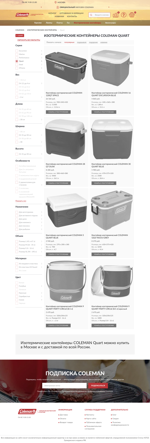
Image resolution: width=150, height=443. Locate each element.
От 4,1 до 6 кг (24, 87)
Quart (21, 61)
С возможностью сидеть (29, 175)
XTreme (22, 68)
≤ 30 (20, 142)
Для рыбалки (24, 229)
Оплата (63, 419)
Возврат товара (66, 422)
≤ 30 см (22, 120)
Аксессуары (110, 23)
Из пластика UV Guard (28, 267)
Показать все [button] (20, 201)
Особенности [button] (22, 161)
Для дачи (23, 219)
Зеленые (22, 289)
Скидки (115, 419)
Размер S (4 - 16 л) (26, 248)
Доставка (64, 415)
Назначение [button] (21, 207)
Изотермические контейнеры (87, 23)
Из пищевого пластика (28, 264)
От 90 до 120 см (25, 116)
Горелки (38, 23)
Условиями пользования (96, 391)
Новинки (59, 16)
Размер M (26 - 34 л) (27, 245)
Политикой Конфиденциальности (74, 391)
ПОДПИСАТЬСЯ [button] (98, 386)
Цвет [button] (18, 277)
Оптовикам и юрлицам (71, 13)
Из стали (22, 271)
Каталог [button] (52, 13)
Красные (22, 293)
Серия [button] (18, 45)
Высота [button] (19, 149)
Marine (22, 54)
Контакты (72, 16)
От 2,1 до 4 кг (24, 83)
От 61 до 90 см (25, 113)
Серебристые (24, 296)
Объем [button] (19, 236)
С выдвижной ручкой (27, 179)
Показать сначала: (54, 42)
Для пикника (24, 226)
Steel (21, 65)
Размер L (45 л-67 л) (27, 241)
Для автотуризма (26, 212)
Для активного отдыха (28, 216)
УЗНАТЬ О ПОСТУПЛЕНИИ (58, 112)
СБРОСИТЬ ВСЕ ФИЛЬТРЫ (28, 40)
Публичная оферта (94, 422)
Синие (21, 300)
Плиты (60, 23)
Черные (22, 303)
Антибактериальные (27, 166)
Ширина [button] (19, 126)
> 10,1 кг (22, 80)
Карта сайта (91, 419)
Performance (24, 58)
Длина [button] (19, 104)
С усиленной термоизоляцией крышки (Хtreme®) (26, 194)
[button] (124, 14)
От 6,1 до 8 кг (24, 90)
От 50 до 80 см (25, 139)
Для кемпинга (25, 222)
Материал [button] (20, 258)
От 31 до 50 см (25, 135)
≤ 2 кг (21, 97)
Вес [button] (17, 75)
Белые (21, 283)
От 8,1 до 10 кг (25, 94)
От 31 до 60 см (25, 109)
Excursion (23, 51)
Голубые (22, 286)
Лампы (49, 23)
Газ (68, 23)
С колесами (24, 188)
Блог (114, 415)
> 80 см (22, 132)
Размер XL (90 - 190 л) (28, 252)
